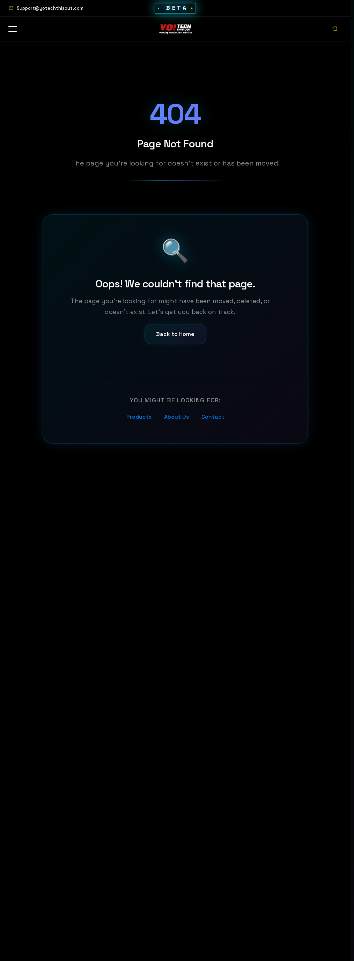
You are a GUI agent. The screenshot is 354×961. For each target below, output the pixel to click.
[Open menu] (16, 29)
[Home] (176, 29)
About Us (176, 417)
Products (139, 417)
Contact (212, 417)
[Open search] (335, 29)
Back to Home (175, 335)
